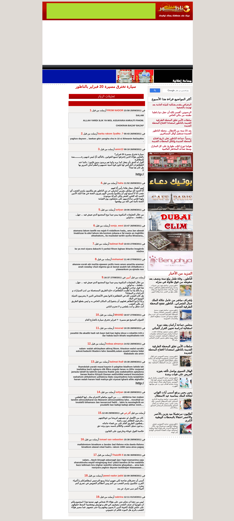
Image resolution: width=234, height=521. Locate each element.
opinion (72, 67)
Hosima (147, 67)
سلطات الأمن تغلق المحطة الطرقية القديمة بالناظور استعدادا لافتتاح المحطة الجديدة (171, 123)
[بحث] (176, 90)
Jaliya (111, 67)
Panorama (84, 67)
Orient (134, 67)
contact (51, 67)
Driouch (161, 67)
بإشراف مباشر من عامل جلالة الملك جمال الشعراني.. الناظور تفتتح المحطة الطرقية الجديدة (171, 303)
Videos (99, 67)
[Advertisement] (117, 42)
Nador (173, 67)
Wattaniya (123, 67)
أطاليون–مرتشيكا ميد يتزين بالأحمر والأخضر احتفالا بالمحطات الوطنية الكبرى (173, 417)
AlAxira (63, 67)
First (186, 67)
